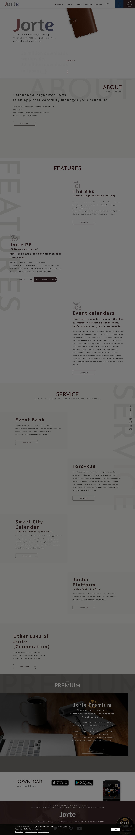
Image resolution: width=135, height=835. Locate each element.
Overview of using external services (37, 832)
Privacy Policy (19, 832)
